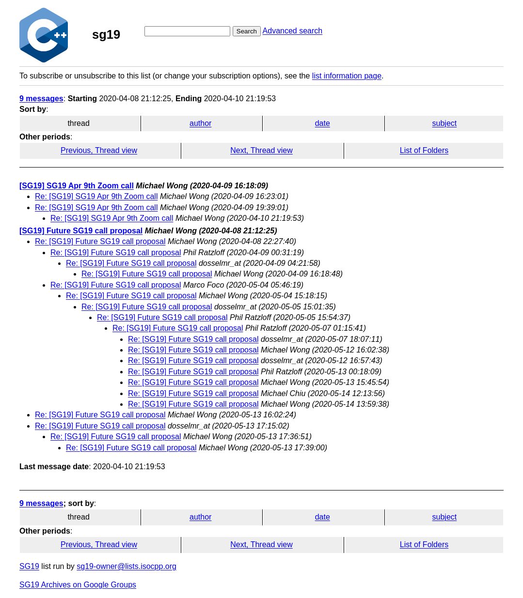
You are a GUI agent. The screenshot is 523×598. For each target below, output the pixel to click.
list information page (346, 76)
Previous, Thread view (99, 150)
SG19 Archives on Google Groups (77, 585)
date (322, 123)
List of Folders (424, 150)
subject (444, 123)
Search (247, 31)
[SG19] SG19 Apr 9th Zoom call (76, 186)
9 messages (41, 98)
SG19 (29, 566)
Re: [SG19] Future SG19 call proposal (100, 241)
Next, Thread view (261, 150)
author (200, 123)
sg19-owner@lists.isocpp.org (126, 566)
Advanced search (293, 31)
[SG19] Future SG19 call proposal (81, 231)
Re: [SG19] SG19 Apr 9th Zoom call (96, 196)
